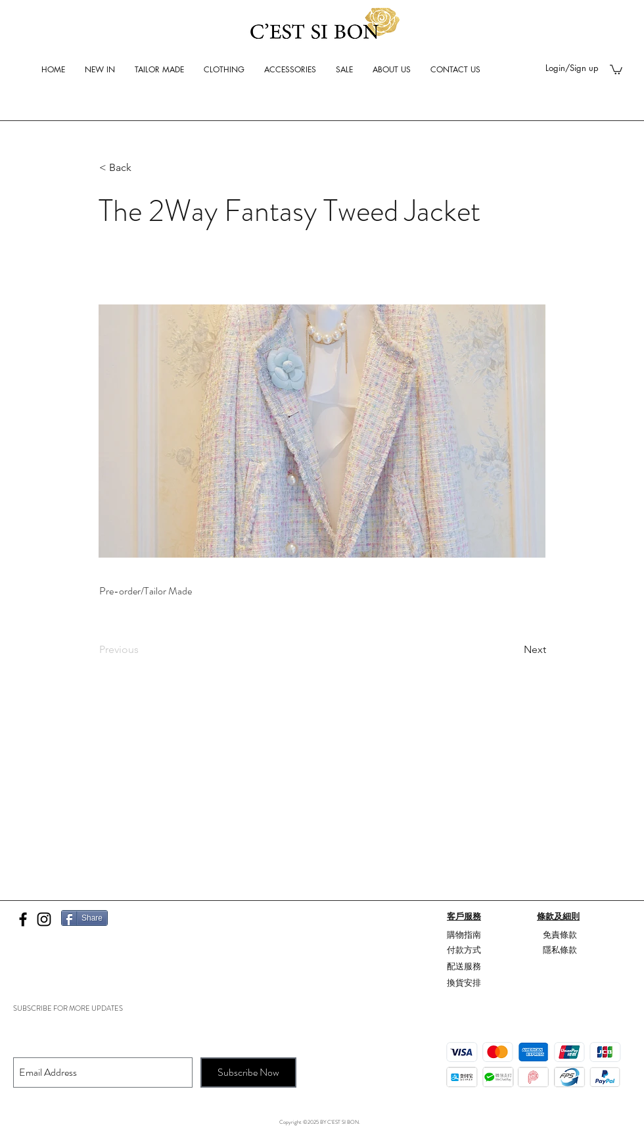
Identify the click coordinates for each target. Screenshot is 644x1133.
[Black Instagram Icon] (44, 919)
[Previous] (142, 650)
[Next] (513, 650)
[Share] (84, 918)
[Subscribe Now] (248, 1072)
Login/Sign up (572, 68)
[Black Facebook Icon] (23, 919)
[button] (616, 69)
